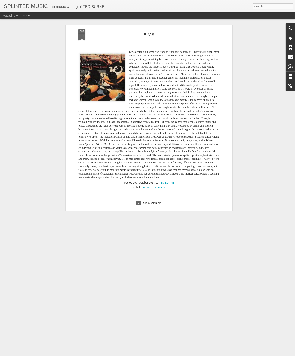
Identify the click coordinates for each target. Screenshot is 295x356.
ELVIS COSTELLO (154, 187)
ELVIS (149, 35)
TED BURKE (166, 182)
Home (26, 15)
